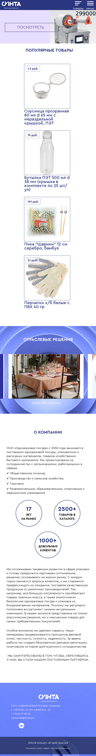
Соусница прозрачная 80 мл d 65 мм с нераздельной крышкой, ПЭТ (46, 117)
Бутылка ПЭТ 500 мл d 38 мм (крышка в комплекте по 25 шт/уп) (47, 184)
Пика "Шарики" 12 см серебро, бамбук (45, 246)
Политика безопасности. (60, 748)
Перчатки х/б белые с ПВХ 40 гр (47, 305)
